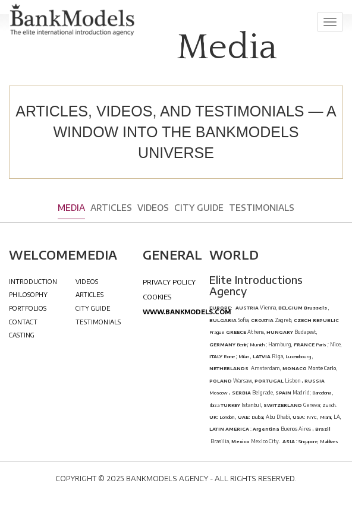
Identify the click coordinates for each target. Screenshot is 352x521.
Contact (23, 322)
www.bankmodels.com (187, 311)
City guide (199, 208)
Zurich (328, 405)
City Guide (93, 308)
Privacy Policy (169, 281)
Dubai (257, 417)
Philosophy (28, 294)
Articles (111, 208)
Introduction (33, 281)
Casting (21, 335)
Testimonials (261, 208)
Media (71, 208)
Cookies (157, 296)
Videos (153, 208)
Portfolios (27, 308)
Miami (325, 417)
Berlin (241, 345)
